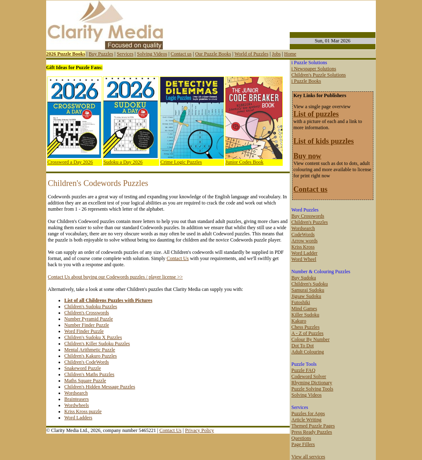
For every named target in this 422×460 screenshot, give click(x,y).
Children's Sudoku (309, 284)
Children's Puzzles (309, 222)
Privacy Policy (199, 430)
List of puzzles (316, 114)
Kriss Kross (302, 247)
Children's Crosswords (86, 313)
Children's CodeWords (86, 362)
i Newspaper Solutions (313, 69)
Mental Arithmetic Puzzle (89, 350)
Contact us (181, 54)
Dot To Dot (302, 345)
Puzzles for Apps (308, 413)
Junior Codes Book (244, 162)
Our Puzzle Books (213, 54)
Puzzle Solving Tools (312, 389)
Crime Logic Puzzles (181, 162)
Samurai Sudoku (307, 290)
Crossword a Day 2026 (70, 162)
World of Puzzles (251, 54)
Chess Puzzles (305, 327)
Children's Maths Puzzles (89, 374)
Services (125, 54)
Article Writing (306, 420)
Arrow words (304, 241)
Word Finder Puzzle (84, 331)
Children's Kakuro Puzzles (90, 356)
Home (290, 54)
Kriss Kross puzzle (83, 411)
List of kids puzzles (323, 141)
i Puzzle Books (306, 81)
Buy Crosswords (307, 216)
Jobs (276, 54)
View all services (308, 457)
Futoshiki (300, 302)
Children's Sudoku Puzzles (90, 306)
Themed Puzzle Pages (313, 426)
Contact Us (177, 258)
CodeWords (302, 234)
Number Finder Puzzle (86, 325)
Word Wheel (303, 259)
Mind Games (304, 308)
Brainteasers (76, 399)
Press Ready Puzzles (311, 432)
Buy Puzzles (101, 54)
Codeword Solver (308, 376)
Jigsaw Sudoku (306, 296)
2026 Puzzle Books (65, 54)
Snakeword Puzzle (82, 368)
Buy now (307, 156)
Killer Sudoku (305, 315)
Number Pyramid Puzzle (88, 319)
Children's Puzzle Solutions (318, 75)
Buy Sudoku (303, 278)
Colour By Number (310, 339)
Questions (301, 438)
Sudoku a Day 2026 (123, 162)
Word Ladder (304, 253)
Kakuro (298, 321)
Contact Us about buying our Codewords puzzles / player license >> (115, 277)
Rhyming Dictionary (311, 383)
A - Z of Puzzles (307, 333)
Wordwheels (76, 405)
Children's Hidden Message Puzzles (99, 387)
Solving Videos (152, 54)
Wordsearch (76, 393)
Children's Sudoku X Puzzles (93, 337)
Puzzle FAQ (303, 370)
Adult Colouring (307, 352)
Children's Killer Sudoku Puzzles (97, 343)
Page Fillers (303, 444)
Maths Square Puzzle (85, 380)
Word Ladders (78, 418)
